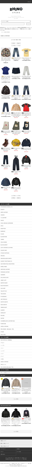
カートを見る (19, 451)
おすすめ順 (13, 39)
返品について (24, 457)
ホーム (7, 457)
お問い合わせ (3, 454)
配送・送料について (18, 457)
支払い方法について (11, 457)
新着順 (20, 39)
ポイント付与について (5, 372)
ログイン (2, 451)
